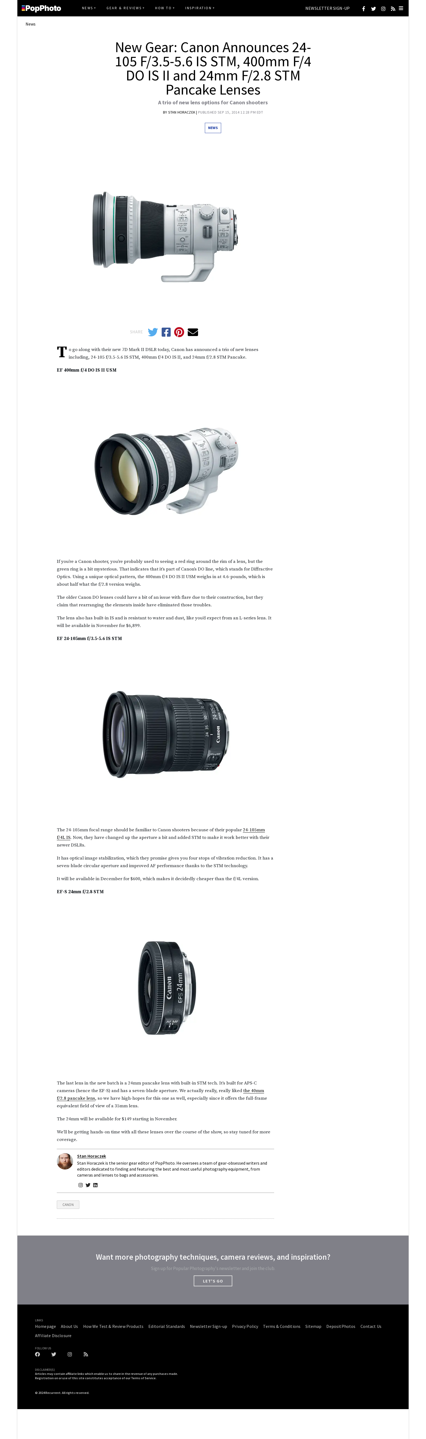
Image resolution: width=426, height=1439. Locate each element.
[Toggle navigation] (401, 8)
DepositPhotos (340, 1326)
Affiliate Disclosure (53, 1335)
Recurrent (53, 1393)
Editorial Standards (166, 1326)
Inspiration (198, 8)
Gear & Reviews (124, 8)
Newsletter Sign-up (327, 8)
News (87, 8)
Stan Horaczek (182, 112)
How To (163, 8)
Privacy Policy (245, 1326)
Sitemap (313, 1326)
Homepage (45, 1326)
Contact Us (371, 1326)
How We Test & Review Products (113, 1326)
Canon (68, 1204)
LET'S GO (213, 1281)
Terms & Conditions (281, 1326)
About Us (69, 1326)
